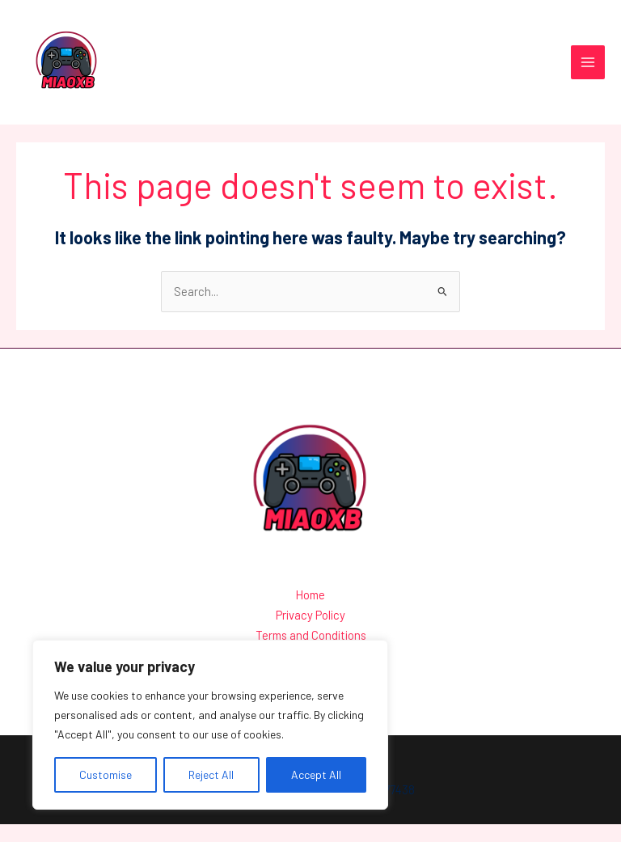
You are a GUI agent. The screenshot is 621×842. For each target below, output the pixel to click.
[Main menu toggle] (588, 73)
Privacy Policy (310, 635)
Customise (105, 774)
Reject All (211, 774)
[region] (210, 725)
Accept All (316, 774)
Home (310, 614)
